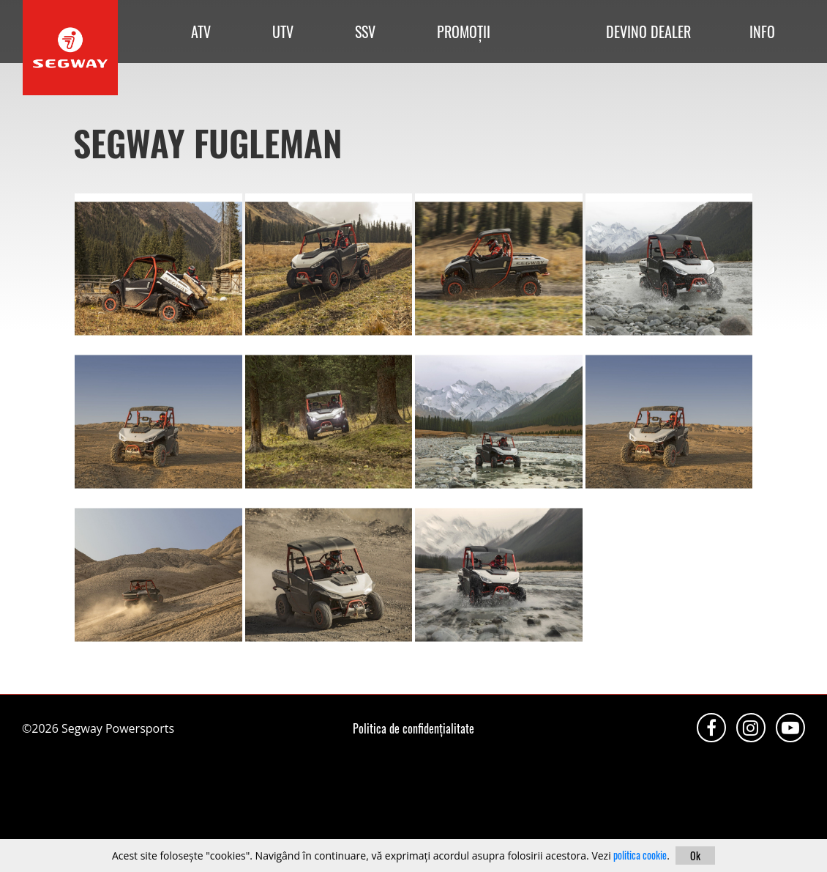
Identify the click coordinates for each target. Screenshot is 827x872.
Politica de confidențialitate (413, 728)
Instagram (751, 727)
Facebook (711, 727)
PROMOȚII (463, 32)
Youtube (790, 727)
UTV (282, 32)
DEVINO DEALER (648, 32)
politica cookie (640, 854)
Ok (695, 855)
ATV (201, 32)
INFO (762, 32)
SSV (365, 32)
